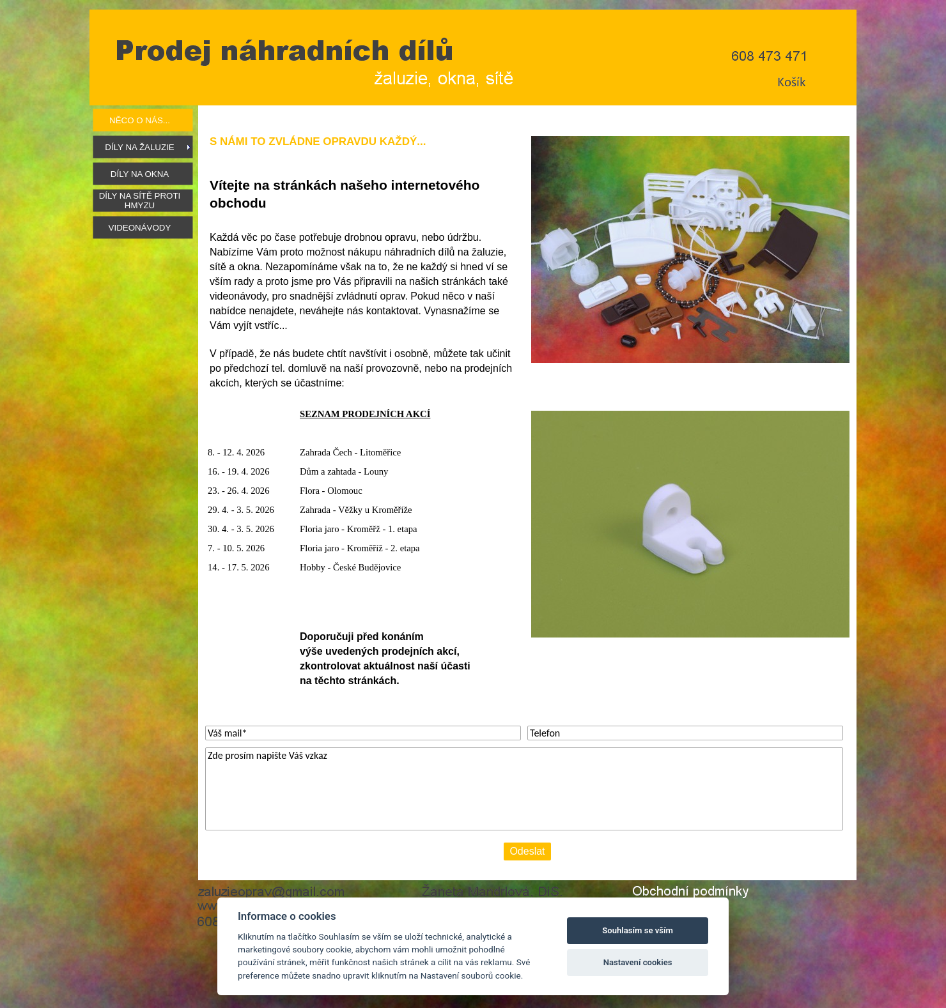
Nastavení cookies (637, 962)
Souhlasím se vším (637, 930)
